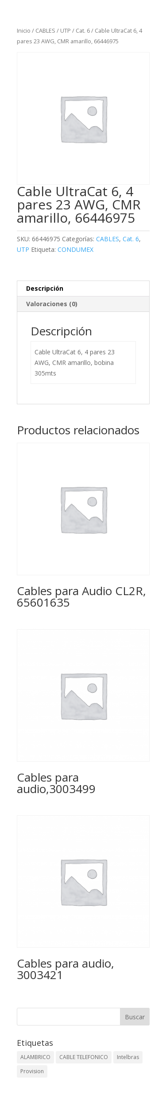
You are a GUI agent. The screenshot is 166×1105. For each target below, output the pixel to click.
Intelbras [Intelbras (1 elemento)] (128, 1057)
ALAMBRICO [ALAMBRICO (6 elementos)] (35, 1057)
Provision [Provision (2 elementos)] (32, 1071)
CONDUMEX (75, 249)
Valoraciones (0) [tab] (51, 304)
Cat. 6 (83, 30)
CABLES (45, 30)
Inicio (24, 30)
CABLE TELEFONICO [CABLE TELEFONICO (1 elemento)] (83, 1057)
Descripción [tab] (44, 288)
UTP (65, 30)
